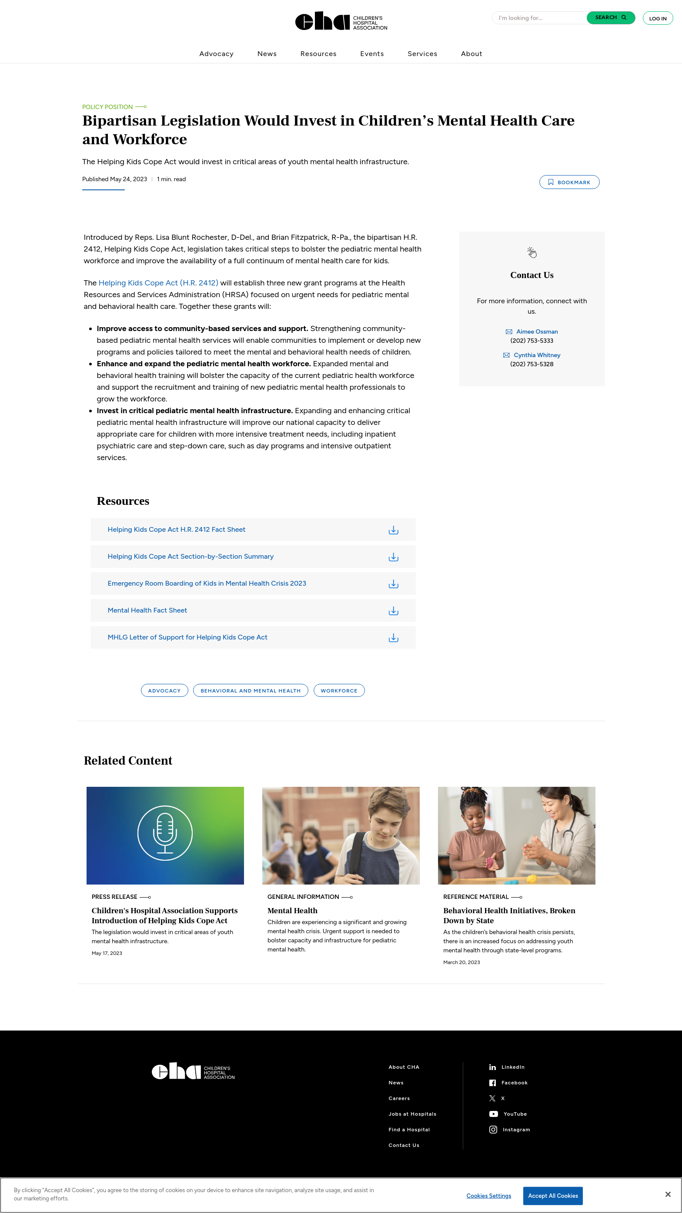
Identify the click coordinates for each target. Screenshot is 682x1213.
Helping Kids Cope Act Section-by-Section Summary (191, 556)
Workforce (339, 691)
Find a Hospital (409, 1130)
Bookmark (569, 182)
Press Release (121, 897)
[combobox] (542, 17)
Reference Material (482, 897)
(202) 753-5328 (532, 364)
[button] (611, 17)
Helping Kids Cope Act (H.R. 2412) (158, 283)
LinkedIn (513, 1067)
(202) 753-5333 (532, 341)
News (267, 54)
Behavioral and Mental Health (251, 691)
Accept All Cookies (553, 1196)
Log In (658, 19)
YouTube (515, 1114)
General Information (310, 897)
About (471, 54)
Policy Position (107, 107)
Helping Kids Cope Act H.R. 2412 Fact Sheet (177, 529)
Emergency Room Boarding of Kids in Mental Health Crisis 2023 (207, 583)
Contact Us (404, 1145)
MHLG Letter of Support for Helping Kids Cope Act (188, 637)
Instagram (516, 1130)
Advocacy (217, 54)
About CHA (404, 1067)
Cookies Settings (489, 1196)
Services (423, 54)
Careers (399, 1098)
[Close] (668, 1194)
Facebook (514, 1083)
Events (372, 54)
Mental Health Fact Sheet (147, 610)
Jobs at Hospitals (413, 1114)
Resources (319, 54)
